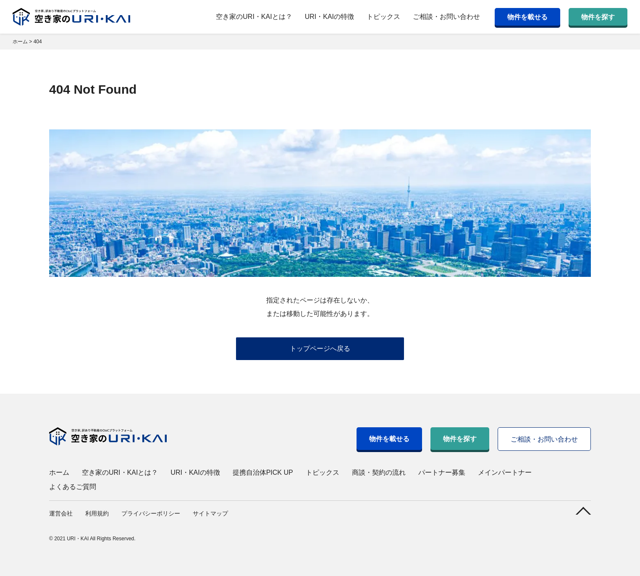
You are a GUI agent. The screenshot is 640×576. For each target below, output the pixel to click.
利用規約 (97, 513)
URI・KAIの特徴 (329, 16)
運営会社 (61, 513)
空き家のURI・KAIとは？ (254, 16)
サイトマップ (210, 513)
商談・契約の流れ (379, 472)
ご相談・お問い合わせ (446, 16)
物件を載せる (527, 17)
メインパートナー (505, 472)
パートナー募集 (441, 472)
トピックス (383, 16)
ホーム (59, 472)
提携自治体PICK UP (263, 472)
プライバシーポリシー (150, 513)
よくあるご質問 (72, 486)
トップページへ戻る (320, 348)
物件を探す (598, 17)
